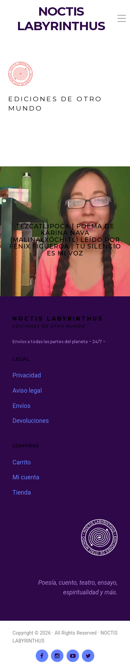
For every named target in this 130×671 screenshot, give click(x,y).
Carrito (21, 462)
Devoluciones (30, 420)
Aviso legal (27, 390)
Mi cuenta (25, 477)
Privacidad (26, 375)
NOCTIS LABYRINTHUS (61, 18)
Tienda (21, 492)
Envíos (21, 405)
